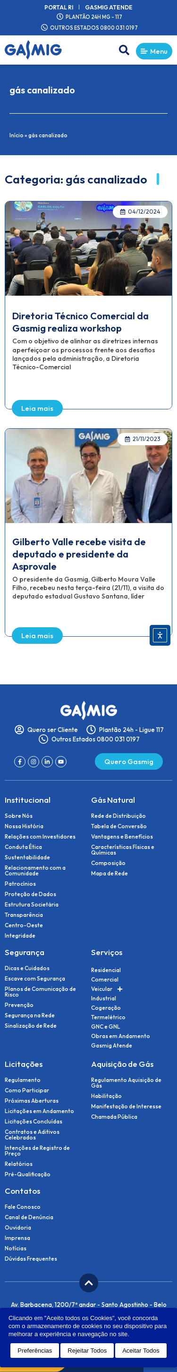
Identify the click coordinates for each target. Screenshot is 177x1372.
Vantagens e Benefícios (122, 837)
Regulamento (23, 1080)
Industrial (103, 998)
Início (16, 135)
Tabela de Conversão (119, 826)
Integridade (20, 936)
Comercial (104, 979)
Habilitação (106, 1096)
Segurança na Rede (30, 1015)
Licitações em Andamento (39, 1111)
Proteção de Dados (30, 894)
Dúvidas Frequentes (31, 1259)
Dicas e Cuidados (27, 968)
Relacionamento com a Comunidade (35, 870)
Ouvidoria (18, 1228)
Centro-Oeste (24, 925)
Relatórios (19, 1164)
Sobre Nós (19, 816)
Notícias (15, 1248)
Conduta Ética (23, 847)
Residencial (106, 969)
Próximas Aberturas (32, 1101)
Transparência (24, 915)
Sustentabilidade (27, 857)
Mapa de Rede (109, 873)
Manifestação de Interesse (126, 1106)
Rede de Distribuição (118, 816)
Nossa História (24, 826)
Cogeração (106, 1007)
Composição (108, 863)
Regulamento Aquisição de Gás (126, 1083)
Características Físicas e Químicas (122, 850)
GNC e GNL (105, 1026)
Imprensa (17, 1238)
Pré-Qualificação (28, 1174)
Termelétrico (108, 1017)
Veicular (107, 989)
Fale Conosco (23, 1207)
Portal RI (58, 7)
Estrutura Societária (32, 904)
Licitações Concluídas (33, 1121)
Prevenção (19, 1005)
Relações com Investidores (40, 837)
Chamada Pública (114, 1117)
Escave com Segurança (35, 978)
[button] (124, 50)
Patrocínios (20, 884)
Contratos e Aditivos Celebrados (32, 1134)
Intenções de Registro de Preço (37, 1150)
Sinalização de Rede (31, 1026)
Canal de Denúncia (29, 1217)
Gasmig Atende (109, 7)
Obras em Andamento (120, 1035)
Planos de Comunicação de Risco (40, 992)
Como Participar (27, 1090)
